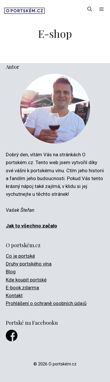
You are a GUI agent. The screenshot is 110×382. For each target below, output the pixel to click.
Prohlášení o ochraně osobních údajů (46, 303)
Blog (11, 272)
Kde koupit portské (26, 280)
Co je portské (20, 256)
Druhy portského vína (29, 264)
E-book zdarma (22, 287)
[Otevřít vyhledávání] (90, 9)
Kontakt (14, 295)
